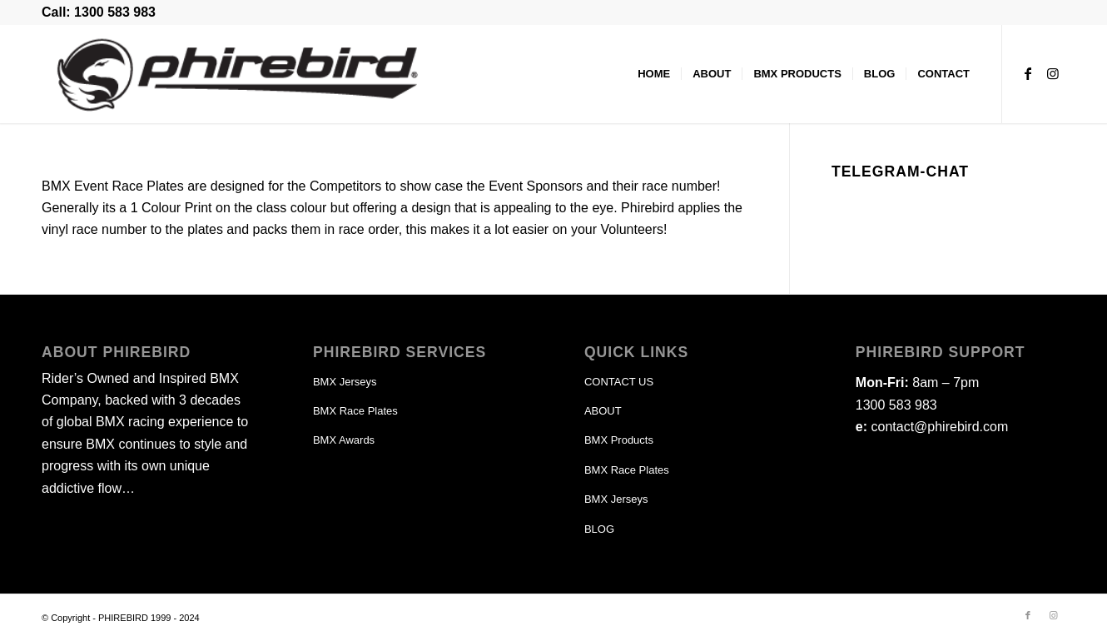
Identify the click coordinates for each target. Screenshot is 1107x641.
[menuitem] (654, 74)
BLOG (599, 529)
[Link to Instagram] (1052, 73)
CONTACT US (618, 381)
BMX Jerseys (345, 381)
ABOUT (603, 411)
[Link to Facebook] (1027, 73)
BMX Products (618, 440)
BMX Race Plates (355, 411)
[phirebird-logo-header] (238, 74)
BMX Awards (344, 440)
